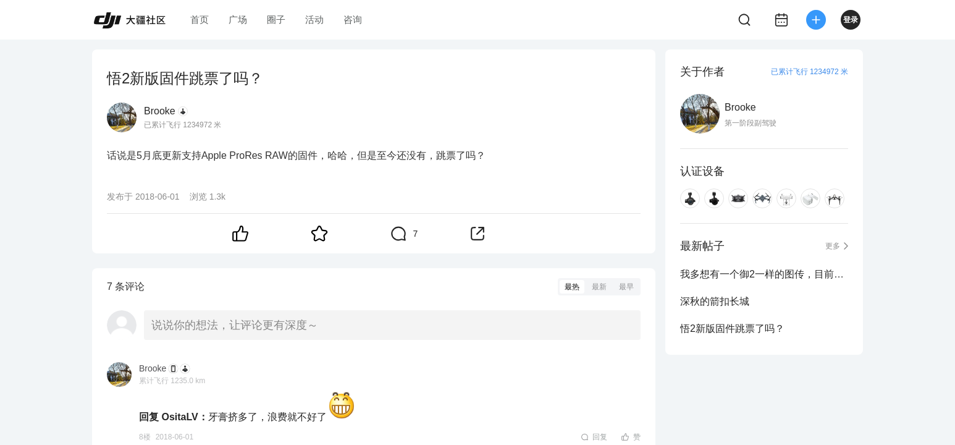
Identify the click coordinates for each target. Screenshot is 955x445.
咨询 (352, 19)
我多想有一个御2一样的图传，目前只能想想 (764, 274)
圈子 (276, 19)
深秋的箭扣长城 (714, 301)
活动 (314, 19)
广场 (238, 19)
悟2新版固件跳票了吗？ (732, 328)
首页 (199, 19)
